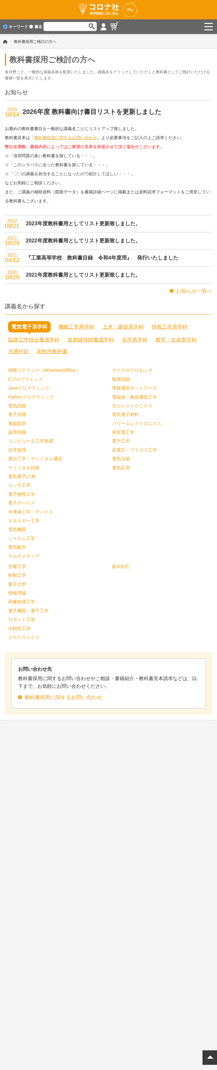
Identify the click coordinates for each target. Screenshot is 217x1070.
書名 (35, 27)
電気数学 (17, 547)
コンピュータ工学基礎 (30, 440)
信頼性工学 (19, 628)
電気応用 (121, 467)
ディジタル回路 (24, 467)
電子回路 (17, 414)
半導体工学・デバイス (30, 512)
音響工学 (17, 566)
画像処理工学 (21, 601)
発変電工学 (123, 432)
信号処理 (17, 450)
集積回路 (121, 379)
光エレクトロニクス (132, 405)
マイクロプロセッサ (132, 370)
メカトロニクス (24, 637)
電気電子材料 (125, 414)
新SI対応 (121, 566)
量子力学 (17, 584)
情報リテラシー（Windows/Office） (44, 370)
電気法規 (121, 458)
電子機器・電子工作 (28, 610)
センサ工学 (19, 485)
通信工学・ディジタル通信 (35, 458)
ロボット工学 (21, 619)
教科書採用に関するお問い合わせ (65, 137)
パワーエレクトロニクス (137, 423)
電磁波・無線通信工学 (134, 397)
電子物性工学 (21, 494)
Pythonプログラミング (31, 397)
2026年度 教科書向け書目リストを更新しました (92, 111)
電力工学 (121, 440)
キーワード (15, 27)
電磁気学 (17, 423)
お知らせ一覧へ (194, 291)
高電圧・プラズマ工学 (134, 450)
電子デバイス (21, 502)
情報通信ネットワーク (134, 388)
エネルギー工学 (24, 520)
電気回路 (17, 405)
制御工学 (17, 575)
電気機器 (17, 529)
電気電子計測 (21, 476)
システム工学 (21, 538)
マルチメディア (24, 556)
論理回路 (17, 432)
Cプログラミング (25, 379)
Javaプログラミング (28, 388)
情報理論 (17, 593)
